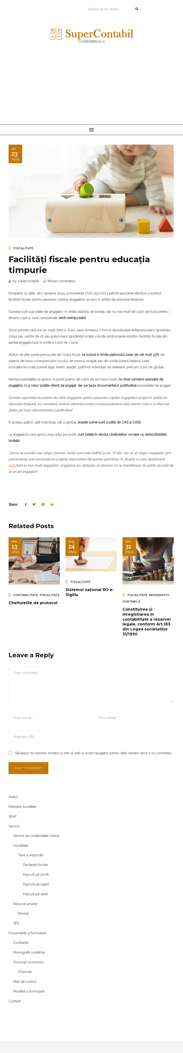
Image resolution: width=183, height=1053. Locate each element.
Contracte (20, 942)
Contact (14, 1001)
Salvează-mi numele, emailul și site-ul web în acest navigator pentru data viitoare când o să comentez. (93, 753)
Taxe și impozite (30, 855)
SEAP (12, 816)
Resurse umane (25, 904)
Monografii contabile (29, 952)
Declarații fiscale (35, 865)
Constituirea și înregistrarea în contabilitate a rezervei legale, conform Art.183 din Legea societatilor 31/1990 (146, 621)
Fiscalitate (23, 248)
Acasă (13, 797)
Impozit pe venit (35, 894)
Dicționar (25, 972)
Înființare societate (22, 807)
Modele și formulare (29, 991)
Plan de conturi (24, 981)
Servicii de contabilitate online (36, 836)
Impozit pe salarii (36, 884)
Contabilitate (26, 595)
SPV (16, 923)
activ (12, 465)
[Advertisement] (91, 88)
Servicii (14, 826)
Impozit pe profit (36, 874)
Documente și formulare (27, 933)
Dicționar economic (28, 962)
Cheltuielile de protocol (33, 603)
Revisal (23, 913)
